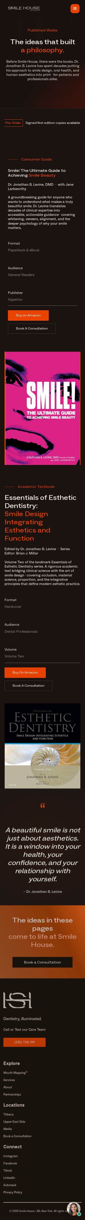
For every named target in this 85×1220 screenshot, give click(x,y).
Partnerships (12, 1097)
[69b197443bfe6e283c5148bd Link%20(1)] (24, 1003)
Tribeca (8, 1117)
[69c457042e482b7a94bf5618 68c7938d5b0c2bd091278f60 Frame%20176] (24, 8)
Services (9, 1083)
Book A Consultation (32, 328)
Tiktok (7, 1173)
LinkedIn (9, 1181)
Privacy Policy (12, 1195)
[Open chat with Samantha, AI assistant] (73, 1208)
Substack (9, 1188)
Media (7, 1132)
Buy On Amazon (25, 673)
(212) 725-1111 (25, 1045)
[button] (75, 8)
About (7, 1090)
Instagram (10, 1159)
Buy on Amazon (28, 315)
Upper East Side (14, 1124)
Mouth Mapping (15, 1076)
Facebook (10, 1166)
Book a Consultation (17, 1139)
